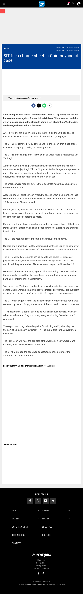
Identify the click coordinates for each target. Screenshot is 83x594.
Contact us (40, 563)
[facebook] (33, 105)
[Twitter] (39, 105)
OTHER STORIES (10, 444)
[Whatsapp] (44, 105)
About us (41, 560)
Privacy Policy (41, 566)
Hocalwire (61, 584)
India (6, 48)
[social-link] (50, 105)
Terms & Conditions (41, 568)
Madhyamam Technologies (37, 584)
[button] (3, 3)
